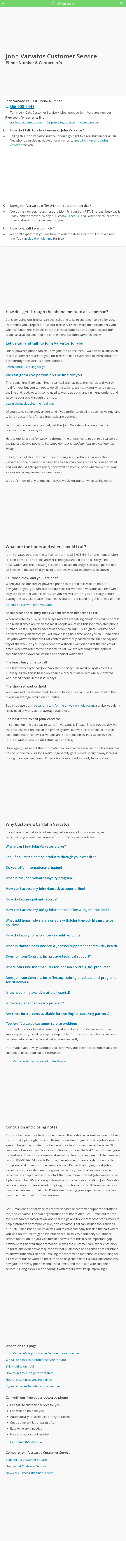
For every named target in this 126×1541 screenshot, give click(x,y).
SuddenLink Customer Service (26, 1460)
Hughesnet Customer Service (26, 1466)
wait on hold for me (82, 705)
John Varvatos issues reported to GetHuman (36, 1061)
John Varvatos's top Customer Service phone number (42, 1353)
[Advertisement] (62, 174)
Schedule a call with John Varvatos (29, 605)
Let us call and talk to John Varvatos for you (44, 343)
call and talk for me (51, 705)
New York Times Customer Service (29, 1473)
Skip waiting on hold (61, 122)
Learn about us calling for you (26, 367)
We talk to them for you (26, 122)
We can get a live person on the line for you (44, 374)
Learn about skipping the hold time (30, 403)
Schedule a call (89, 122)
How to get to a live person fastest (29, 1373)
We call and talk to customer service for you (36, 1360)
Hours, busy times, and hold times (29, 1380)
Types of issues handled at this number (33, 1386)
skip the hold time (40, 238)
